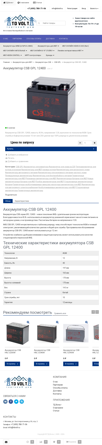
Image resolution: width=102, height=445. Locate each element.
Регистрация (72, 8)
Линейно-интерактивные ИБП (70, 51)
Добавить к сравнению (16, 161)
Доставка (50, 39)
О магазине (23, 3)
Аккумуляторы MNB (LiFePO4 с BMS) (18, 46)
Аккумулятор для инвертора (36, 167)
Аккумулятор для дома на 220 (62, 167)
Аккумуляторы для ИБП (47, 46)
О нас (5, 39)
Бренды (49, 55)
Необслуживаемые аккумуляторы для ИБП (57, 187)
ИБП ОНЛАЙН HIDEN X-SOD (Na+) (75, 46)
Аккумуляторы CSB (43, 62)
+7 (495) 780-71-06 (36, 8)
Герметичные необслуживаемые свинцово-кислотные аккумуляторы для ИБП (47, 184)
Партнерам (17, 39)
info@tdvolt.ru (57, 8)
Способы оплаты (33, 39)
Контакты (63, 39)
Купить (50, 149)
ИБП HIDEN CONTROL (11, 55)
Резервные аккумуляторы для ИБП (41, 178)
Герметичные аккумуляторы (30, 190)
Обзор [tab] (8, 201)
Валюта (93, 8)
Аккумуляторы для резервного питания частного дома (62, 173)
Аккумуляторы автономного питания (21, 173)
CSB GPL (57, 62)
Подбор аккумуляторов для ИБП (50, 182)
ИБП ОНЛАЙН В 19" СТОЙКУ (41, 51)
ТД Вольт (8, 3)
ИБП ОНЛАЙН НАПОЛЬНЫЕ (14, 51)
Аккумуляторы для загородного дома (73, 170)
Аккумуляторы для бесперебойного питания (52, 176)
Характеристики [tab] (22, 201)
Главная (6, 62)
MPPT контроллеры (33, 55)
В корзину (12, 364)
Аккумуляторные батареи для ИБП (72, 178)
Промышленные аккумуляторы (18, 176)
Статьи (37, 3)
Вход (84, 8)
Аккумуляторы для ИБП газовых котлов (38, 170)
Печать (9, 158)
